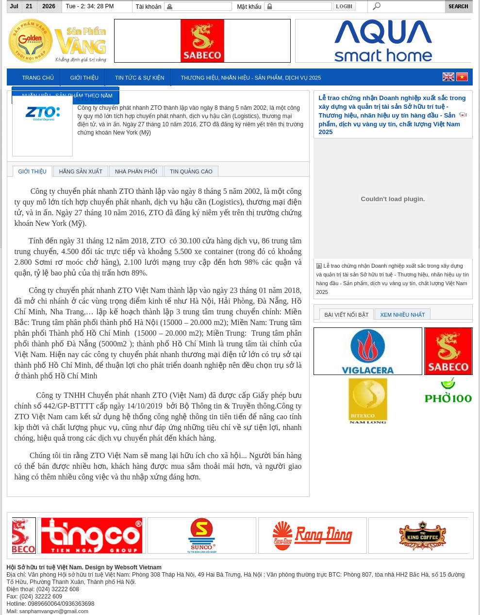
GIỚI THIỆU (84, 78)
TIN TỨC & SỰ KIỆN (139, 78)
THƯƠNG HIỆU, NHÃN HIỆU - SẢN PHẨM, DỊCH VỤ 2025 (251, 78)
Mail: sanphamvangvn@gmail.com (47, 611)
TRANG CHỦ (37, 78)
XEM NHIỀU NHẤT (402, 315)
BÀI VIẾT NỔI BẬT (347, 315)
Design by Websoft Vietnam (123, 567)
